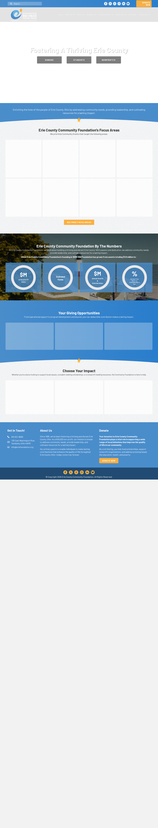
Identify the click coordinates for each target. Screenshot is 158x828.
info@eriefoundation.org (22, 795)
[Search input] (25, 3)
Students (90, 14)
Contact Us (143, 14)
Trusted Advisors (104, 14)
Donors (79, 14)
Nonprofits (120, 14)
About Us (68, 14)
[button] (73, 14)
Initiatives (132, 14)
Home (60, 14)
